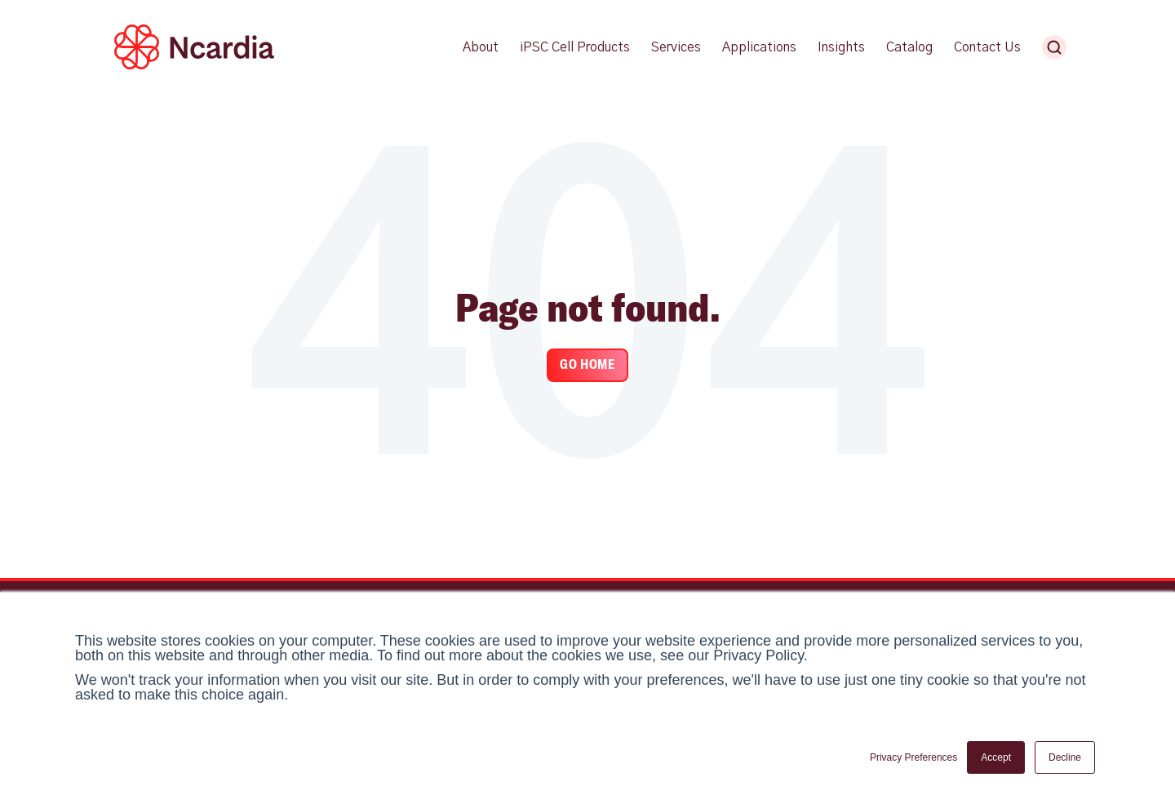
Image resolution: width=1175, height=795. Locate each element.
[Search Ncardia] (1054, 47)
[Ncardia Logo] (194, 66)
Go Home (587, 364)
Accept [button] (996, 757)
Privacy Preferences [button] (913, 757)
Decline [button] (1065, 757)
